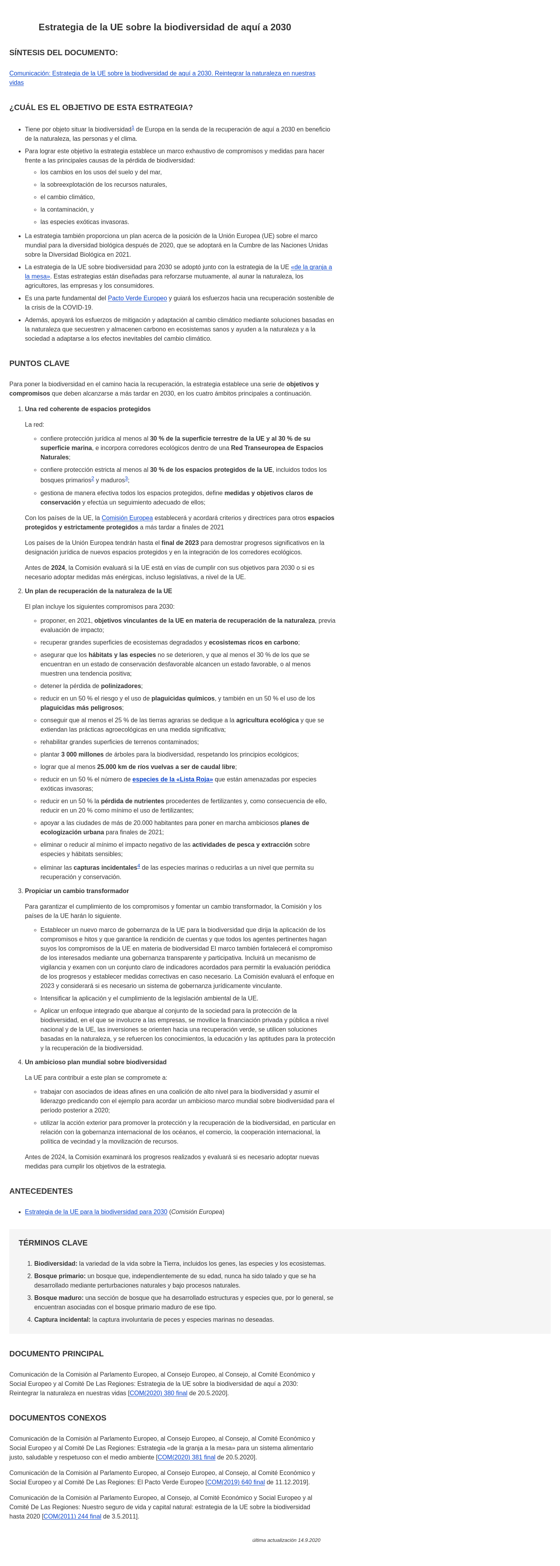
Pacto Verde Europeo (137, 298)
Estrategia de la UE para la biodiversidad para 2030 (96, 1212)
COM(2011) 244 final (73, 1516)
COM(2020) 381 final (187, 1457)
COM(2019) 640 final (236, 1482)
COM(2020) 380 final (159, 1393)
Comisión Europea (127, 518)
